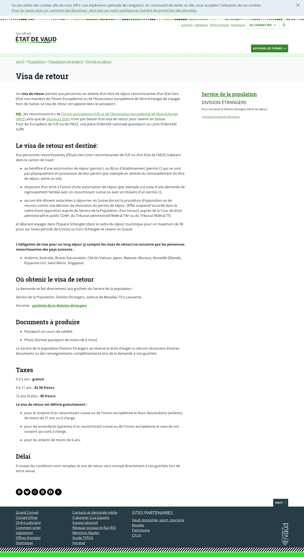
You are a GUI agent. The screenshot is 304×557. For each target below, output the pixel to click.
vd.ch (20, 61)
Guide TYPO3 (82, 537)
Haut (280, 502)
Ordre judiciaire (28, 522)
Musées (138, 525)
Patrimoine (141, 530)
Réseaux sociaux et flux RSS (94, 527)
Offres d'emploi (219, 25)
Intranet (78, 543)
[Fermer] (298, 5)
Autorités (187, 25)
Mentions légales (85, 532)
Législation (201, 25)
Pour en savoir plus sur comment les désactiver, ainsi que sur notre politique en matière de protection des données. (104, 10)
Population (36, 61)
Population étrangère (66, 61)
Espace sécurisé (85, 522)
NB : (20, 114)
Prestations (238, 25)
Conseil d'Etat (27, 517)
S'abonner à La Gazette (90, 517)
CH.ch (136, 535)
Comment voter (28, 527)
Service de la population (229, 94)
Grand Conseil (27, 512)
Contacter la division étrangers (221, 117)
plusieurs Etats (58, 119)
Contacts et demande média (94, 512)
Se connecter (263, 25)
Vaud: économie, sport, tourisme (158, 520)
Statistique (24, 543)
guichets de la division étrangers (59, 305)
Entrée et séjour (99, 61)
